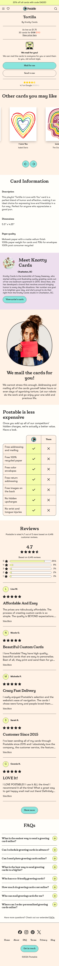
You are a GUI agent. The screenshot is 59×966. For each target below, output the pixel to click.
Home (7, 940)
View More (7, 621)
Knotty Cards (31, 22)
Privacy (43, 940)
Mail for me (29, 65)
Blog (53, 940)
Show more (29, 810)
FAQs (51, 918)
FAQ (25, 940)
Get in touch (30, 948)
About (16, 940)
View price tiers (29, 35)
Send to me (29, 73)
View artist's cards (14, 299)
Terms (33, 940)
